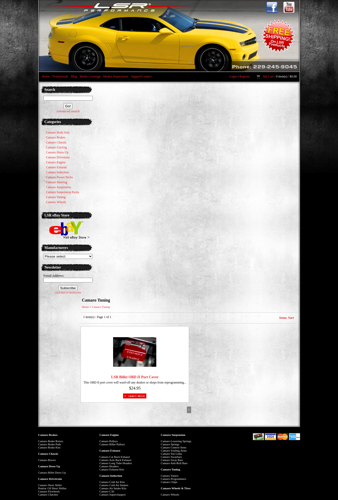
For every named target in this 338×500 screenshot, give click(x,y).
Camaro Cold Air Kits (112, 482)
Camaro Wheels (170, 494)
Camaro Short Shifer (50, 485)
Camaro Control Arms (173, 447)
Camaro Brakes (48, 434)
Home (46, 76)
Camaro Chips (169, 482)
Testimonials (60, 76)
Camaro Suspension (173, 434)
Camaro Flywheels (49, 491)
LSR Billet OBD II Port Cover (135, 377)
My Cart (268, 76)
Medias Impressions (115, 76)
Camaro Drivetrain (50, 478)
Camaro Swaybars (171, 456)
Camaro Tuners (170, 475)
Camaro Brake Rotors (50, 441)
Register (244, 76)
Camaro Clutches (48, 494)
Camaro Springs (170, 444)
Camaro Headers (109, 466)
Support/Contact (141, 76)
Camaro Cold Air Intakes (113, 485)
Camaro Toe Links (171, 453)
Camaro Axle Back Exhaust (115, 460)
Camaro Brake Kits (49, 447)
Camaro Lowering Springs (176, 441)
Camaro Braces (47, 460)
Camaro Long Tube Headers (115, 463)
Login (233, 76)
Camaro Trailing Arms (174, 450)
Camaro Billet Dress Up (52, 472)
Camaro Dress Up (49, 466)
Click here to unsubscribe (68, 292)
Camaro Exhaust (109, 450)
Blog (74, 76)
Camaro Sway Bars (172, 460)
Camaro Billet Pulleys (112, 444)
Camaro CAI (106, 491)
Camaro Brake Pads (49, 444)
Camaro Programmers (173, 478)
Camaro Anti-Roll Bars (174, 463)
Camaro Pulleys (108, 441)
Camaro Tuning (101, 306)
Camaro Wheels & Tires (176, 488)
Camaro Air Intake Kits (112, 488)
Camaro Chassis (48, 453)
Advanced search (68, 111)
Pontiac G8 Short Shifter (52, 488)
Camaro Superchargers (112, 494)
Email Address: (53, 275)
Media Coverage (90, 76)
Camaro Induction (110, 475)
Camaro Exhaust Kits (111, 469)
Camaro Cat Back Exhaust (114, 456)
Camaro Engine (109, 434)
